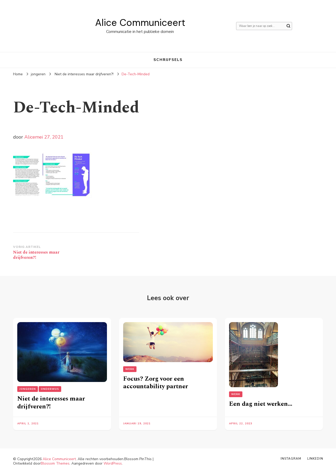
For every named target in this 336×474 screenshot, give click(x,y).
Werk (129, 369)
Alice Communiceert (140, 22)
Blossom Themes (55, 463)
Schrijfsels (168, 59)
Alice (29, 137)
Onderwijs (50, 389)
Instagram (291, 458)
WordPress (113, 463)
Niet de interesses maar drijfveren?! (51, 402)
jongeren (38, 74)
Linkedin (315, 458)
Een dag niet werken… (260, 404)
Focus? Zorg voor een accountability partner (155, 382)
